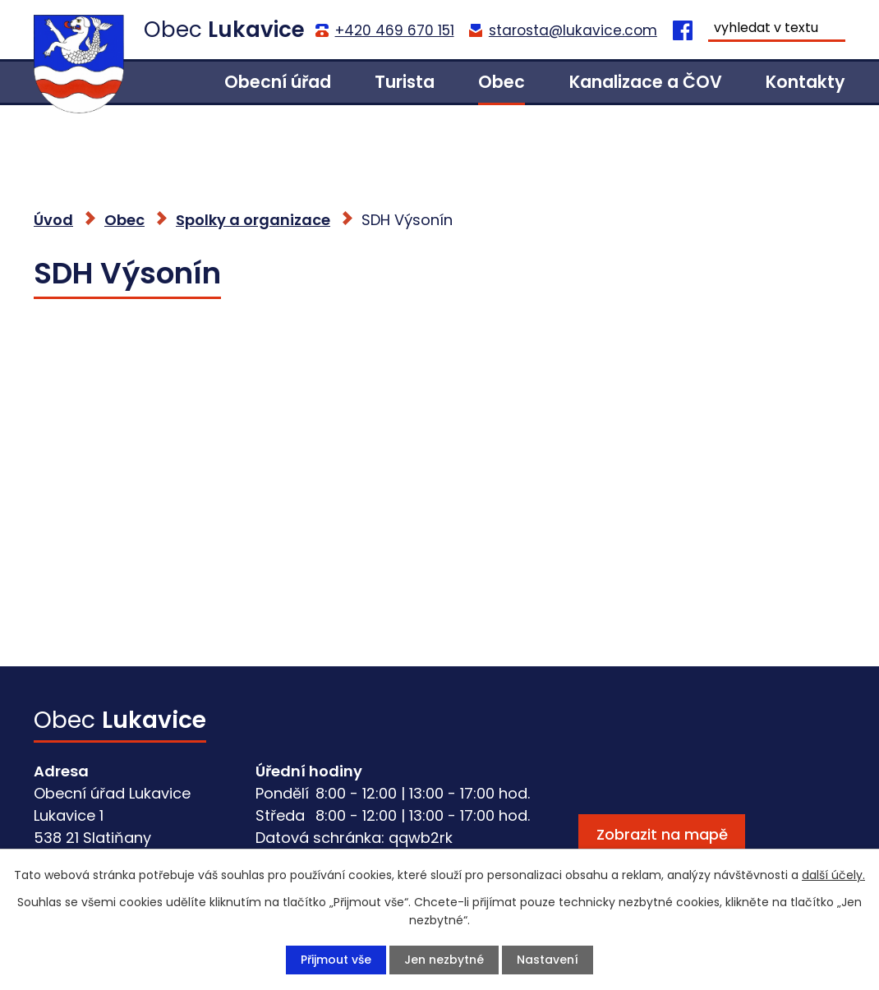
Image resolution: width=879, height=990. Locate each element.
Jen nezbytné (444, 959)
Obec (501, 82)
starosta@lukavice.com (573, 30)
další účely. (833, 875)
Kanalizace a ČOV (645, 82)
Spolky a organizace (253, 220)
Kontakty (805, 82)
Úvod (158, 82)
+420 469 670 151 (394, 30)
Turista (405, 82)
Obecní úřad (277, 82)
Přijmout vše (336, 959)
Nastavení (547, 959)
